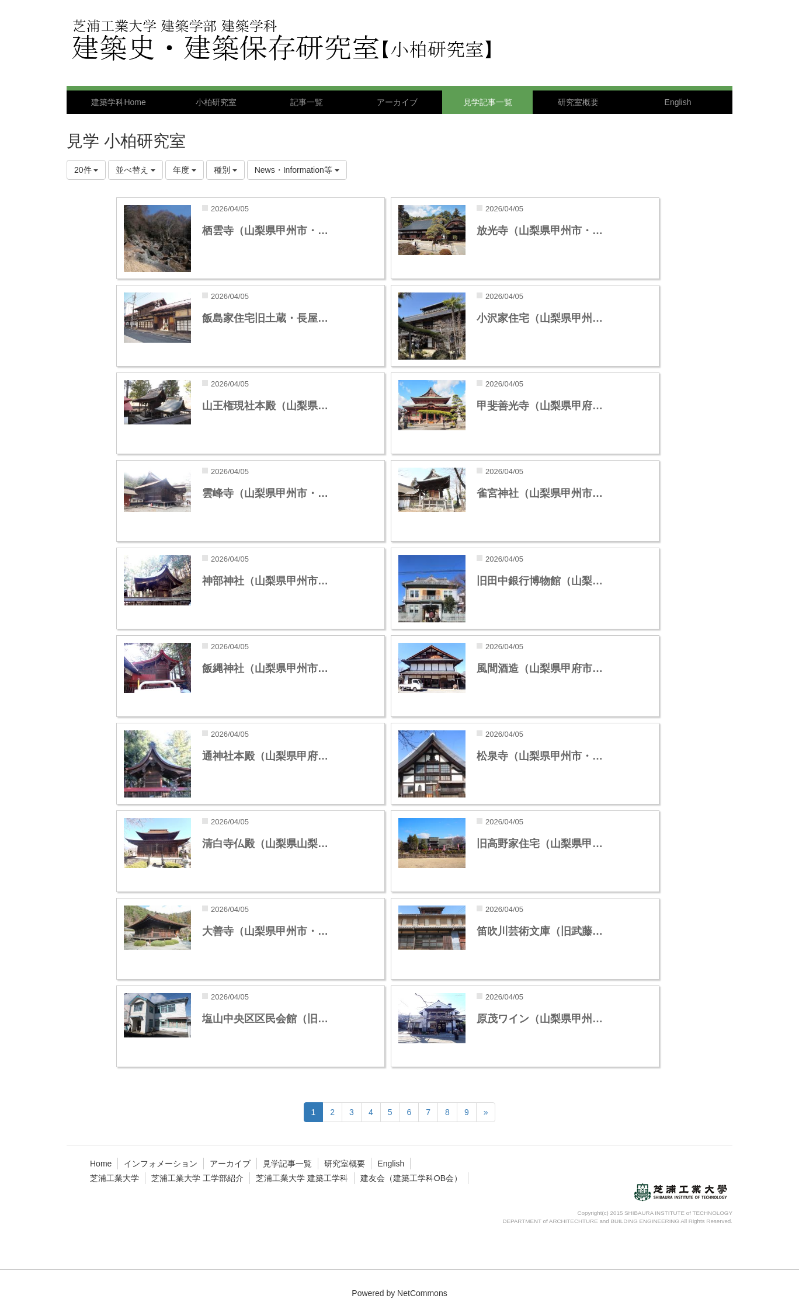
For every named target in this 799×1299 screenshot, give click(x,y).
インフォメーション (160, 1163)
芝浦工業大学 (114, 1178)
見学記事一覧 (287, 1163)
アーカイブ (230, 1163)
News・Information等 (297, 170)
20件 (86, 170)
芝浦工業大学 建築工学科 (302, 1178)
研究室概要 (344, 1163)
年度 (184, 170)
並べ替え (135, 170)
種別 (225, 170)
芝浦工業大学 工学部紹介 (197, 1178)
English (390, 1163)
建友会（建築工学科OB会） (411, 1178)
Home (101, 1163)
